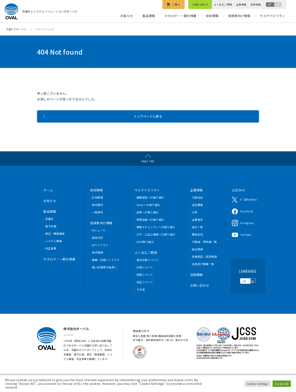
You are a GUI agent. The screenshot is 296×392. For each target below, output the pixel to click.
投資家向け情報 (239, 16)
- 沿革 (194, 220)
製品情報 (148, 16)
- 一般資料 (96, 220)
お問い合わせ (200, 4)
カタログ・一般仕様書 (181, 16)
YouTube (246, 243)
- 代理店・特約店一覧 (203, 250)
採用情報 (256, 4)
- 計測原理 (96, 206)
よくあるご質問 (223, 4)
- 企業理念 (196, 228)
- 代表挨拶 (196, 206)
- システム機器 (52, 249)
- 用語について (144, 283)
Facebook (246, 219)
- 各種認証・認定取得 (203, 265)
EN (277, 4)
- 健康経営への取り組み (149, 206)
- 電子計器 (49, 234)
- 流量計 (48, 227)
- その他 (140, 298)
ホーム (48, 198)
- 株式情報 (96, 261)
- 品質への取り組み (147, 220)
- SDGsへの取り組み (147, 213)
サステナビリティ (272, 16)
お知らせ (126, 16)
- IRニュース (97, 238)
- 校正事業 (49, 257)
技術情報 (212, 16)
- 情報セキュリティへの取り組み (155, 235)
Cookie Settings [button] (257, 384)
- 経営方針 (96, 246)
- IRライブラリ (99, 253)
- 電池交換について (147, 268)
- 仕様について (144, 275)
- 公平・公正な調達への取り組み (155, 243)
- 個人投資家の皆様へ (103, 275)
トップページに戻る (148, 122)
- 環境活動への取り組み (149, 228)
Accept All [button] (281, 384)
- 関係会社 (196, 243)
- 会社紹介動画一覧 (202, 272)
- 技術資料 (96, 213)
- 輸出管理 (196, 257)
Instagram (247, 231)
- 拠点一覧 (196, 235)
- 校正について (144, 290)
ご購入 (173, 5)
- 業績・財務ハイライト (105, 268)
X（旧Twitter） (249, 208)
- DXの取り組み (144, 250)
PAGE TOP (148, 169)
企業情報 (241, 4)
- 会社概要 (196, 213)
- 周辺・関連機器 (54, 242)
